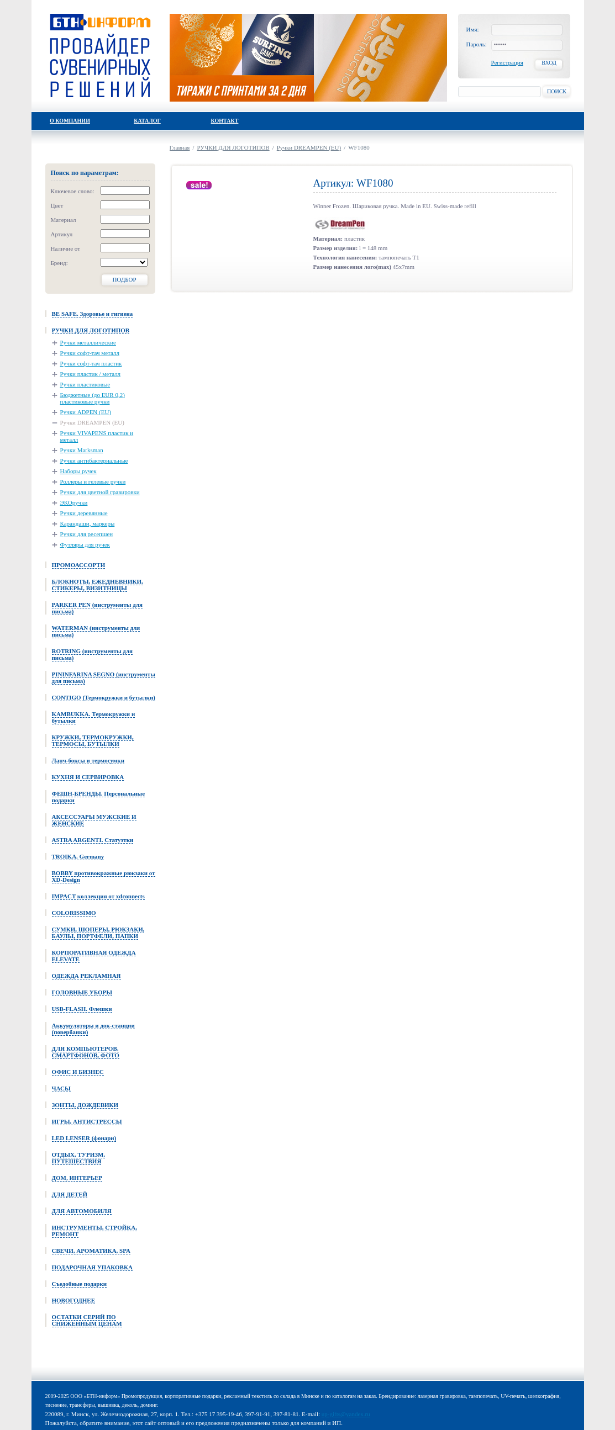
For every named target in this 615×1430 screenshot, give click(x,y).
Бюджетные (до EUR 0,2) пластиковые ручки (92, 398)
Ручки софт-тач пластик (91, 363)
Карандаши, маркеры (87, 523)
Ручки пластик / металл (90, 373)
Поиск (556, 91)
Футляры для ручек (85, 544)
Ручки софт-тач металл (90, 352)
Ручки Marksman (81, 450)
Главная (180, 147)
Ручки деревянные (84, 513)
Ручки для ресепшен (86, 534)
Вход (549, 63)
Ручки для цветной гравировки (100, 492)
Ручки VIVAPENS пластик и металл (97, 436)
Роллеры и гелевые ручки (93, 481)
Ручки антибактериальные (94, 460)
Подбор (124, 279)
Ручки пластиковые (85, 384)
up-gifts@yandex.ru (346, 1414)
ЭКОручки (74, 502)
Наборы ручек (78, 471)
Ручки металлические (88, 342)
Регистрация (507, 62)
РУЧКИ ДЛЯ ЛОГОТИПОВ (233, 147)
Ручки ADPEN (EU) (86, 412)
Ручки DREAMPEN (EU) (92, 422)
